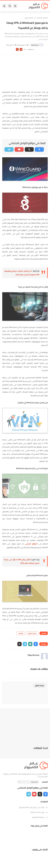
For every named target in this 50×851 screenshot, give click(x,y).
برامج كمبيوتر (28, 17)
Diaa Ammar (34, 45)
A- (17, 49)
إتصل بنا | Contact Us (39, 812)
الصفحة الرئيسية (42, 17)
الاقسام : (45, 782)
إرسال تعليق (39, 685)
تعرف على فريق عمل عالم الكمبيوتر (33, 807)
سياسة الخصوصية (40, 817)
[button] (36, 644)
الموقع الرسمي (31, 543)
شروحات (20, 633)
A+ (21, 49)
